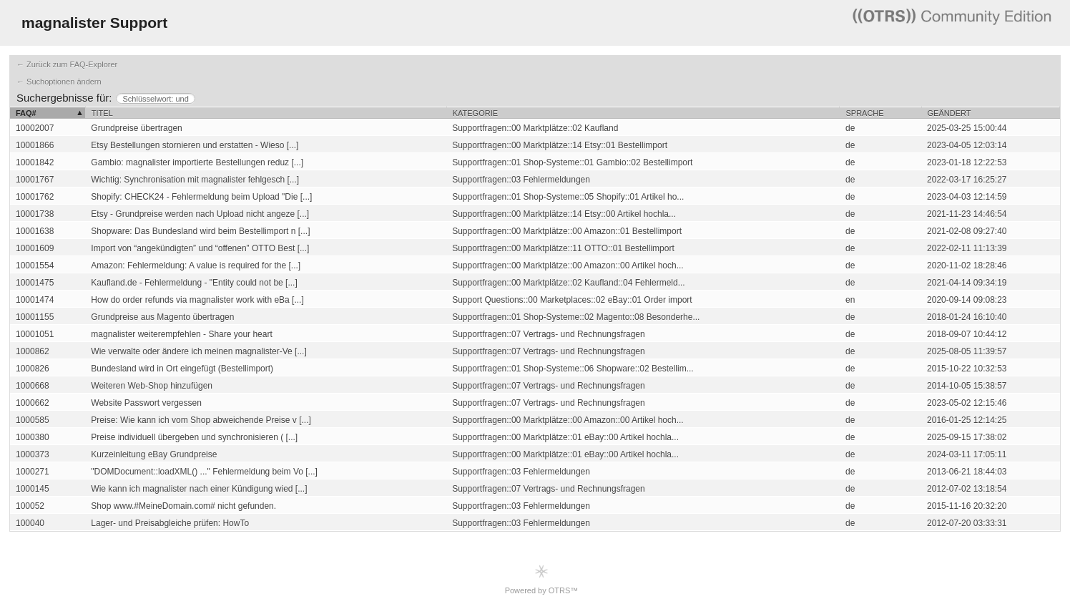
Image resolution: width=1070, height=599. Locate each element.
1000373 (32, 454)
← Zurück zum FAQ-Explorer (66, 64)
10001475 (35, 283)
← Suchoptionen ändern (59, 81)
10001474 (35, 300)
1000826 (32, 369)
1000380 (32, 437)
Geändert (949, 113)
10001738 (35, 214)
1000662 (32, 403)
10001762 (35, 197)
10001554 (35, 265)
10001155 (35, 317)
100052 (30, 506)
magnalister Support (94, 22)
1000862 (32, 351)
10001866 (35, 145)
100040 (30, 523)
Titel (102, 113)
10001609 (35, 248)
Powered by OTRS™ (542, 579)
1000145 (32, 489)
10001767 (35, 180)
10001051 (35, 334)
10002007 (35, 128)
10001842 (35, 162)
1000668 (32, 386)
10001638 (35, 231)
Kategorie (475, 113)
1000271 (32, 472)
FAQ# (26, 113)
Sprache (864, 113)
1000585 (32, 420)
